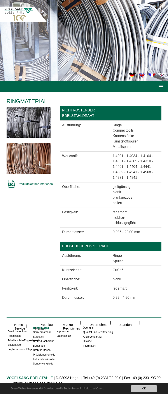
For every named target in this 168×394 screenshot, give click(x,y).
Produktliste (14, 335)
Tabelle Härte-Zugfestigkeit (23, 340)
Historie (87, 341)
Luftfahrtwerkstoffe (44, 359)
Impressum (62, 331)
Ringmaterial (41, 327)
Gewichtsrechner (17, 331)
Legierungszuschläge (20, 349)
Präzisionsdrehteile (44, 354)
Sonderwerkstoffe (43, 363)
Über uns (88, 327)
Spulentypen (15, 344)
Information (89, 345)
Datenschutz (63, 335)
